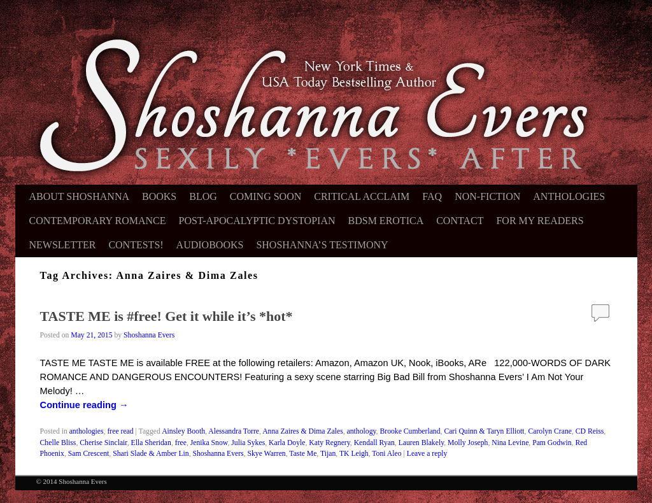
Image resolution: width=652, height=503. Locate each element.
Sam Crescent (89, 454)
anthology (361, 431)
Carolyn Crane (549, 431)
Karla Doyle (287, 443)
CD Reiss (590, 431)
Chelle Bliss (58, 443)
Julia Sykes (248, 443)
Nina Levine (510, 443)
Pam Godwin (551, 443)
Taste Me (302, 454)
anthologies (86, 431)
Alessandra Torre (233, 431)
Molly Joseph (468, 443)
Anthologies (569, 196)
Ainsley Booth (183, 431)
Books (159, 196)
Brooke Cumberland (409, 431)
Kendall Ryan (374, 443)
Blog (203, 196)
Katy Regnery (329, 443)
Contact (459, 220)
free (181, 443)
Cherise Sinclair (103, 443)
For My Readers (539, 220)
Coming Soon (265, 196)
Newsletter (62, 244)
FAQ (432, 196)
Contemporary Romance (97, 220)
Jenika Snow (209, 443)
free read (120, 431)
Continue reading (84, 405)
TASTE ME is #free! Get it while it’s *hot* (166, 316)
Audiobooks (210, 244)
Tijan (328, 454)
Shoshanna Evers (149, 335)
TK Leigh (354, 454)
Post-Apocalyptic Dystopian (257, 220)
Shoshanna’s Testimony (322, 244)
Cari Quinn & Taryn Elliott (484, 431)
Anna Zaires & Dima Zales (302, 431)
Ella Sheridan (151, 443)
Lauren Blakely (421, 443)
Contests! (135, 244)
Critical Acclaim (361, 196)
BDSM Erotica (386, 220)
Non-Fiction (487, 196)
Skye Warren (267, 454)
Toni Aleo (386, 454)
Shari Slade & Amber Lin (150, 454)
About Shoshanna (79, 196)
